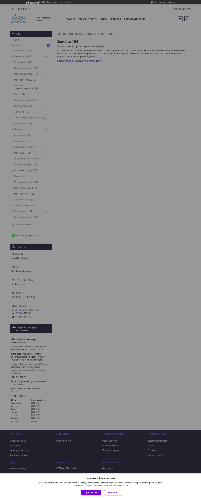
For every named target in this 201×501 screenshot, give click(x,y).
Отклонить (114, 492)
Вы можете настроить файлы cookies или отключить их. (99, 486)
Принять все (91, 492)
